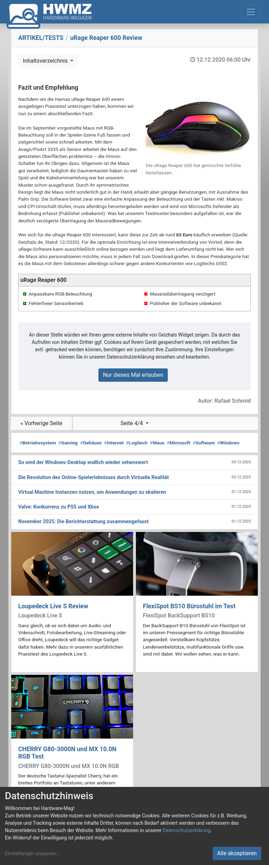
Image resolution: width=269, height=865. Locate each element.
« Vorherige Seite (41, 423)
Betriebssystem (38, 442)
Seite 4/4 (132, 423)
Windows (228, 442)
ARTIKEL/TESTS (40, 37)
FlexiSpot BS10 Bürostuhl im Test (189, 606)
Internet (114, 442)
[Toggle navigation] (251, 12)
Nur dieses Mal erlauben (133, 375)
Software (204, 442)
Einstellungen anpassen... (33, 853)
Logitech (136, 442)
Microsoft (178, 442)
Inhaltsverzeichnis (46, 60)
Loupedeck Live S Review (53, 606)
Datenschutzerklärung (187, 830)
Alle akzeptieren (237, 853)
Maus (157, 442)
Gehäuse (91, 442)
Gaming (68, 442)
